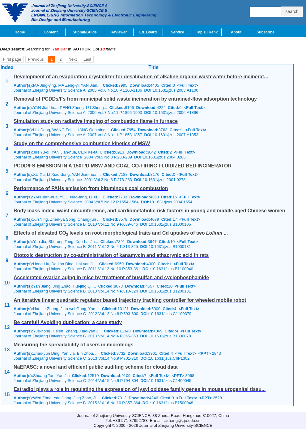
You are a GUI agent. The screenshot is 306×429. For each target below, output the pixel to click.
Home (20, 32)
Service (177, 32)
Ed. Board (148, 32)
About (236, 32)
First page (12, 59)
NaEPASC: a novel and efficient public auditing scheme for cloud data (95, 367)
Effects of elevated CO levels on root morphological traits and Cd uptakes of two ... (121, 233)
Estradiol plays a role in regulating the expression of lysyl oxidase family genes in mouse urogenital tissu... (140, 389)
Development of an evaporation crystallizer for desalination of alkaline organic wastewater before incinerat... (141, 76)
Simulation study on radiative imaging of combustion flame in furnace (96, 121)
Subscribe (265, 32)
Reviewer (119, 32)
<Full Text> (187, 85)
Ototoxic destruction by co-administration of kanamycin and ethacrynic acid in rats (111, 255)
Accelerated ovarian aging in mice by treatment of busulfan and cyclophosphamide (111, 277)
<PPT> (204, 353)
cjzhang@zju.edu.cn (182, 420)
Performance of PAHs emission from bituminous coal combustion (91, 188)
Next (72, 59)
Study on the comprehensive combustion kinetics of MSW (82, 143)
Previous (36, 59)
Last (87, 59)
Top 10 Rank (207, 32)
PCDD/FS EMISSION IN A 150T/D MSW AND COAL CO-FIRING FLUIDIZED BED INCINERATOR (123, 165)
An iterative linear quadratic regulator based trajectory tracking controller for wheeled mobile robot (130, 300)
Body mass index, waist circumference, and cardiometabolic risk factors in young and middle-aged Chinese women (149, 210)
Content (50, 32)
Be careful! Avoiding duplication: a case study (68, 322)
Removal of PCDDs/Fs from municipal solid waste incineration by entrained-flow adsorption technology (135, 99)
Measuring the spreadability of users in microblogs (74, 344)
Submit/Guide (85, 32)
